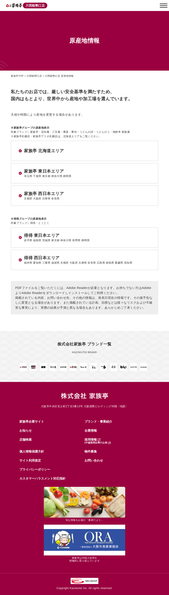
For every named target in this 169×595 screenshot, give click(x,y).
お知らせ (25, 430)
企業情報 (90, 430)
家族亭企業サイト (31, 421)
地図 (122, 406)
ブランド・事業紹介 (98, 421)
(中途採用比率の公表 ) (97, 442)
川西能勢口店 (34, 76)
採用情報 (92, 439)
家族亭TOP (17, 76)
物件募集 (90, 451)
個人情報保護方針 (31, 451)
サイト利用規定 (30, 460)
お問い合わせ (93, 460)
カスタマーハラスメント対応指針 (42, 478)
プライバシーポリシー (34, 469)
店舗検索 (25, 439)
